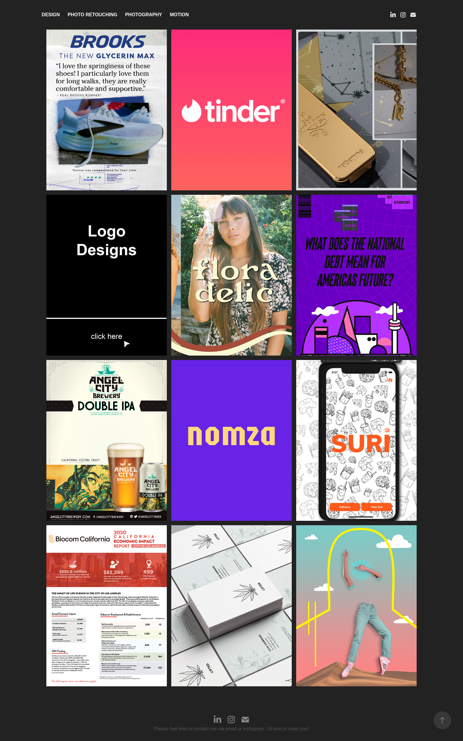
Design (51, 14)
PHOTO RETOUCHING (92, 14)
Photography (143, 14)
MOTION (179, 14)
